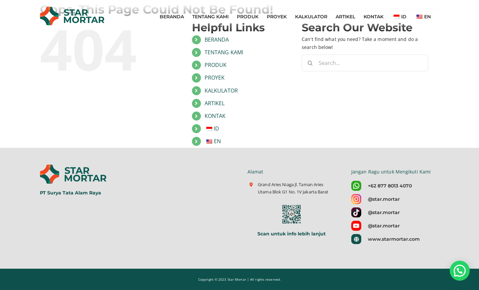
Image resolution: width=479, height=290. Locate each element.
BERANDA (217, 39)
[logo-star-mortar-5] (74, 166)
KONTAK (215, 116)
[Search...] (365, 63)
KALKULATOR (221, 90)
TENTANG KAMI (224, 52)
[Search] (310, 63)
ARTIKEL (215, 103)
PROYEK (215, 77)
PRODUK (216, 65)
